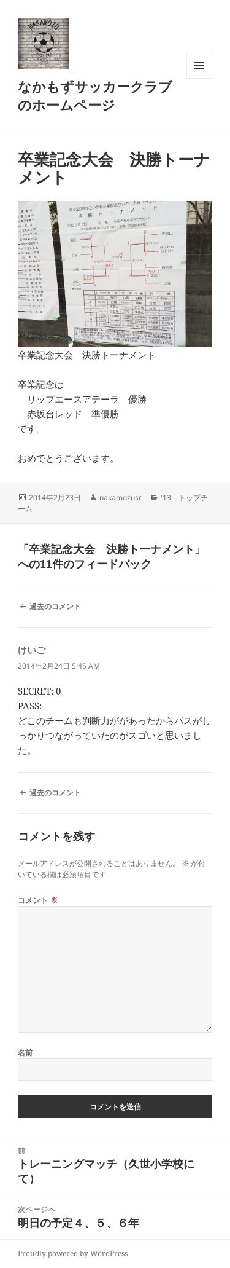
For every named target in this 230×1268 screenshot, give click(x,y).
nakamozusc (120, 497)
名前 (25, 1052)
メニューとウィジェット (199, 78)
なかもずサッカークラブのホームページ (95, 95)
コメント (38, 900)
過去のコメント (55, 606)
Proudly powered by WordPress (73, 1253)
